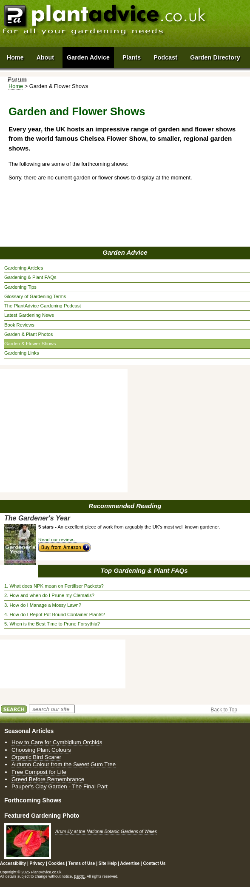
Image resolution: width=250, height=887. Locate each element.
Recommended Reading (125, 505)
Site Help (108, 863)
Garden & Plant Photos (28, 334)
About (45, 57)
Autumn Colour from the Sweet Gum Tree (63, 764)
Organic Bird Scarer (36, 757)
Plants (131, 57)
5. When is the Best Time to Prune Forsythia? (52, 623)
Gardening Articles (23, 267)
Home (15, 57)
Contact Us (154, 863)
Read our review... (57, 539)
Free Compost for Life (38, 772)
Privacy (38, 863)
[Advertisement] (66, 431)
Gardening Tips (20, 287)
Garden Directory (215, 57)
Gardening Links (21, 352)
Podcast (165, 57)
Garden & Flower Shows (30, 343)
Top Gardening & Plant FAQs (144, 570)
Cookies (57, 863)
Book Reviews (19, 324)
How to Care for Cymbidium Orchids (56, 742)
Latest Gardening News (29, 315)
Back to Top (224, 710)
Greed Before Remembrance (47, 779)
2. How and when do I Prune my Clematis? (49, 595)
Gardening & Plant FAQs (30, 277)
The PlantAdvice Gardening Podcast (42, 305)
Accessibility (13, 863)
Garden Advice (124, 252)
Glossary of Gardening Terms (35, 296)
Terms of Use (81, 863)
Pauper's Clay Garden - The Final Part (59, 786)
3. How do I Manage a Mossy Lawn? (42, 605)
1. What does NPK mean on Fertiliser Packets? (54, 585)
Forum (16, 78)
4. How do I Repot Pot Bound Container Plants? (54, 614)
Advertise (130, 863)
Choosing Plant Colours (41, 750)
